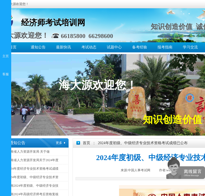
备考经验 (139, 47)
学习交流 (190, 47)
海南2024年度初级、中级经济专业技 (32, 185)
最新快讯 (63, 47)
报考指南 (164, 47)
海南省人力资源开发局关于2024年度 (32, 160)
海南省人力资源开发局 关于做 (28, 151)
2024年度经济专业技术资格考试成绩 (32, 168)
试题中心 (114, 47)
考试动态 (88, 47)
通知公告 (38, 47)
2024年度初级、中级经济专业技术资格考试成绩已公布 (143, 143)
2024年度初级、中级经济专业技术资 (32, 177)
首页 (13, 47)
